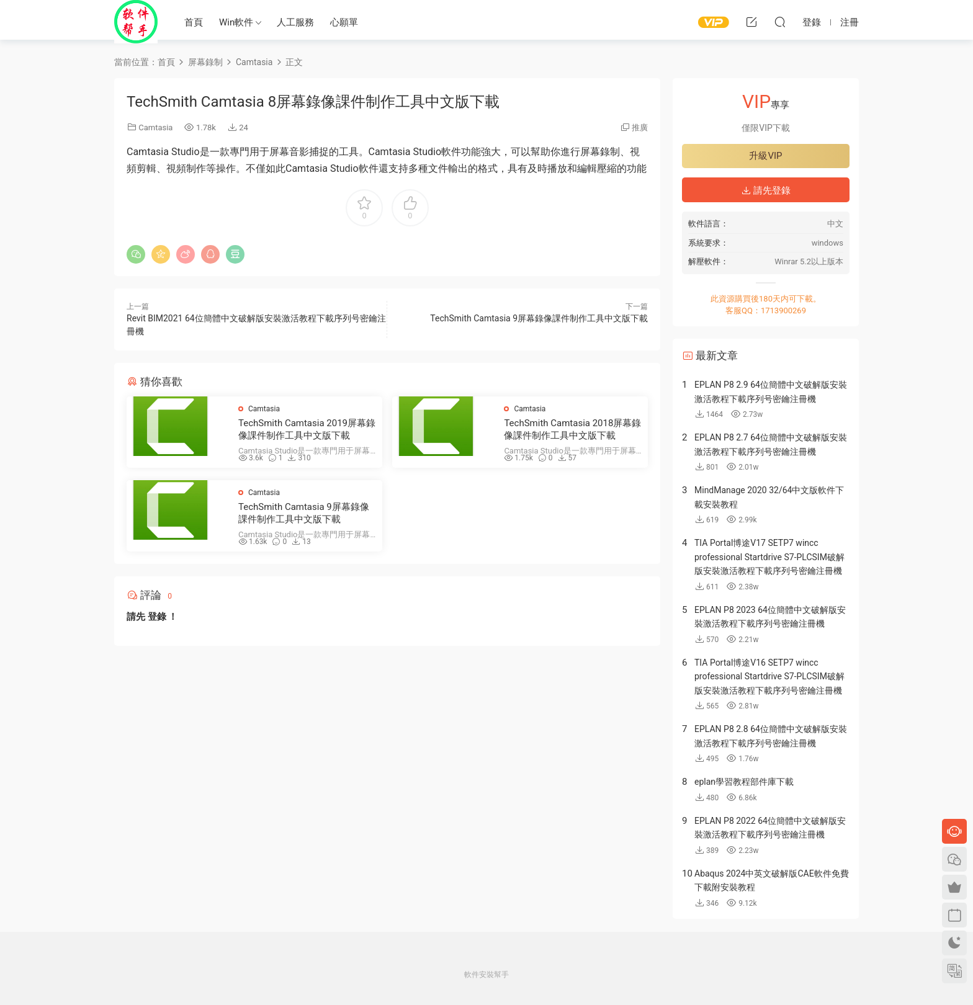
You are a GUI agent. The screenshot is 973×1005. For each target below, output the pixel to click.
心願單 (344, 22)
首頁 (193, 22)
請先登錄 (766, 190)
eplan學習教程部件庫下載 (744, 782)
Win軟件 (236, 22)
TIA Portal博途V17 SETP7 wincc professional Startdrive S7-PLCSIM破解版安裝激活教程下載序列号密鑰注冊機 (769, 557)
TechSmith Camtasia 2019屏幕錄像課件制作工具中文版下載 (306, 429)
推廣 (640, 127)
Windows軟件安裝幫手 (136, 21)
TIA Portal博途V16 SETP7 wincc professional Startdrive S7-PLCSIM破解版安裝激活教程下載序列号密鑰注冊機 (769, 676)
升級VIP (765, 155)
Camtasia (155, 127)
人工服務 (295, 22)
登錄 (157, 616)
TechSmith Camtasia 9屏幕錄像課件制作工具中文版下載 (539, 318)
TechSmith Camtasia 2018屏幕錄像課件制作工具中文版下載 (572, 429)
